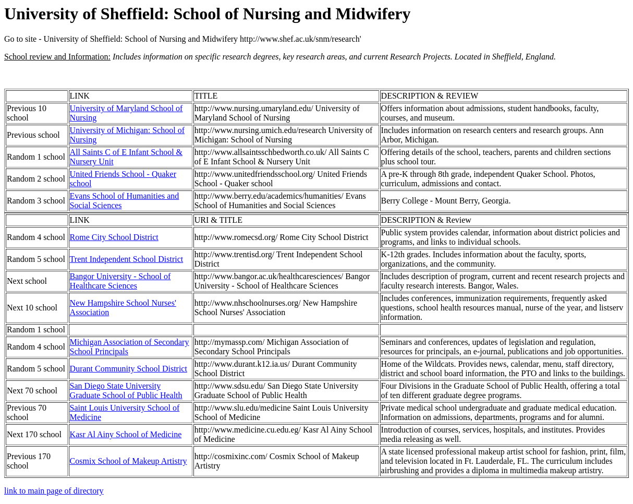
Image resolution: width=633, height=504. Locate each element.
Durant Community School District (128, 368)
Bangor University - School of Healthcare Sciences (120, 281)
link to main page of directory (54, 490)
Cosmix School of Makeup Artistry (128, 461)
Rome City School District (114, 237)
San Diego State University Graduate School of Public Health (126, 390)
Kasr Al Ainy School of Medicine (126, 434)
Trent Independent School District (127, 259)
